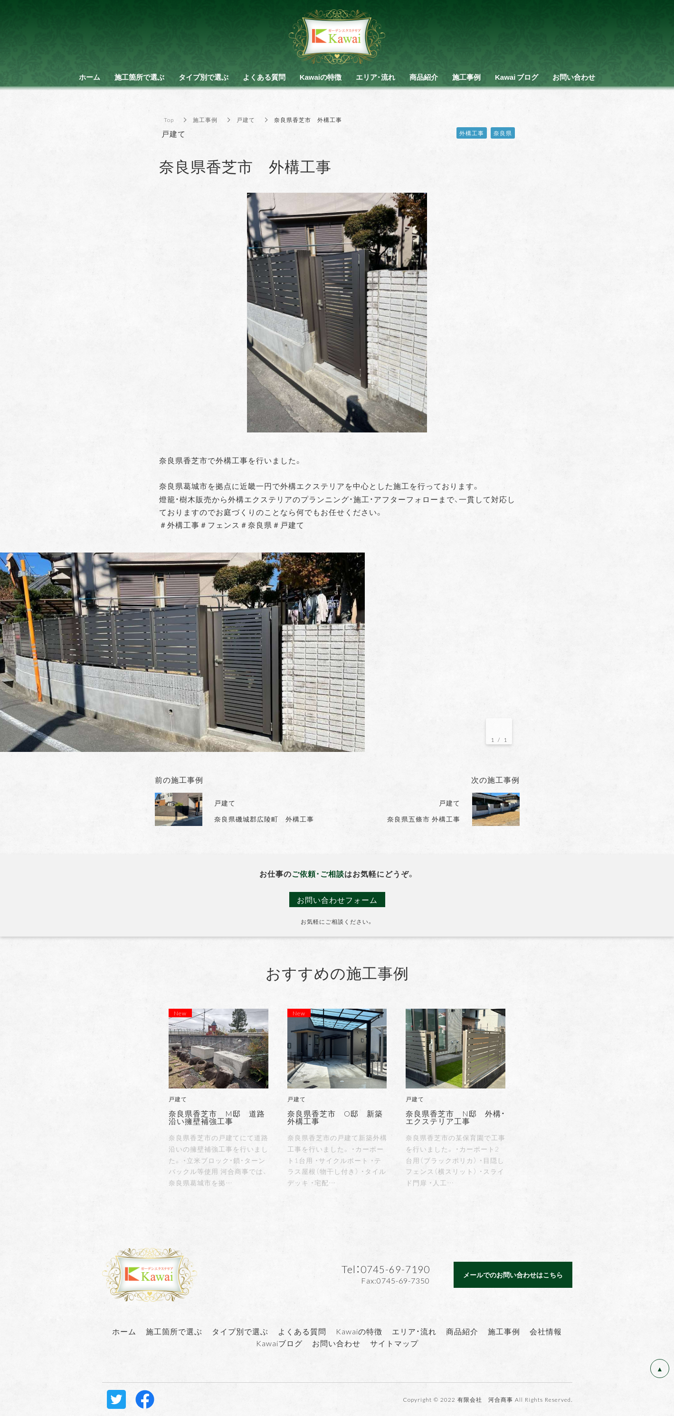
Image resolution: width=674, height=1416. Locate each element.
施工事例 (205, 119)
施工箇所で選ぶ (174, 1331)
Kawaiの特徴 (359, 1331)
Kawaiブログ (279, 1343)
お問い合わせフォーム (337, 899)
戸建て (246, 119)
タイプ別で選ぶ (240, 1331)
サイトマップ (394, 1343)
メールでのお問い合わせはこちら (513, 1274)
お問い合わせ (336, 1343)
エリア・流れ (414, 1331)
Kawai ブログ (516, 77)
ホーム (124, 1331)
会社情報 (546, 1331)
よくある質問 (302, 1331)
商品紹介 (462, 1331)
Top (169, 119)
